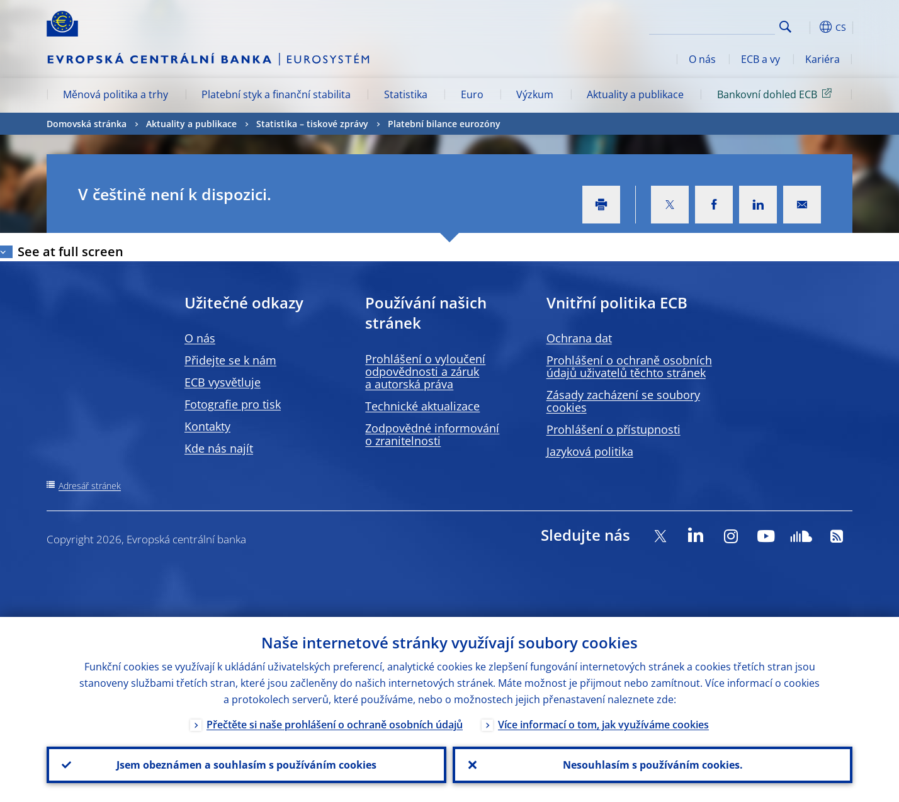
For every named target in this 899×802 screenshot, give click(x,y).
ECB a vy (760, 59)
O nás (702, 59)
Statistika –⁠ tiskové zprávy (312, 124)
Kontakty (207, 426)
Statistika (405, 94)
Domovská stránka (87, 124)
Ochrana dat (579, 338)
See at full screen (70, 251)
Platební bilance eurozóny (444, 124)
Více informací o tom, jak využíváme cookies (603, 724)
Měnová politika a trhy (115, 94)
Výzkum (534, 94)
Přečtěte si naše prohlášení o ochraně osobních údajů (334, 724)
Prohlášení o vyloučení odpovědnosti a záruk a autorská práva (425, 371)
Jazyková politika (589, 451)
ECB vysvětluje (222, 382)
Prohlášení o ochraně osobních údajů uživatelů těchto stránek (629, 366)
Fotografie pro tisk (232, 404)
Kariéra (822, 59)
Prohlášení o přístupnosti (613, 429)
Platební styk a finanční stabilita (276, 94)
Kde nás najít (218, 448)
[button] (808, 27)
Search (785, 27)
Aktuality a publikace (635, 94)
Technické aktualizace (422, 406)
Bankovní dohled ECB (776, 93)
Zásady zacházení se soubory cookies (623, 401)
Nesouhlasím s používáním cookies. (653, 765)
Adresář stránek (90, 486)
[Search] (712, 25)
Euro (472, 94)
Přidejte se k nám (230, 360)
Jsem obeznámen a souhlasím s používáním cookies (246, 765)
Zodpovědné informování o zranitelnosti (432, 434)
